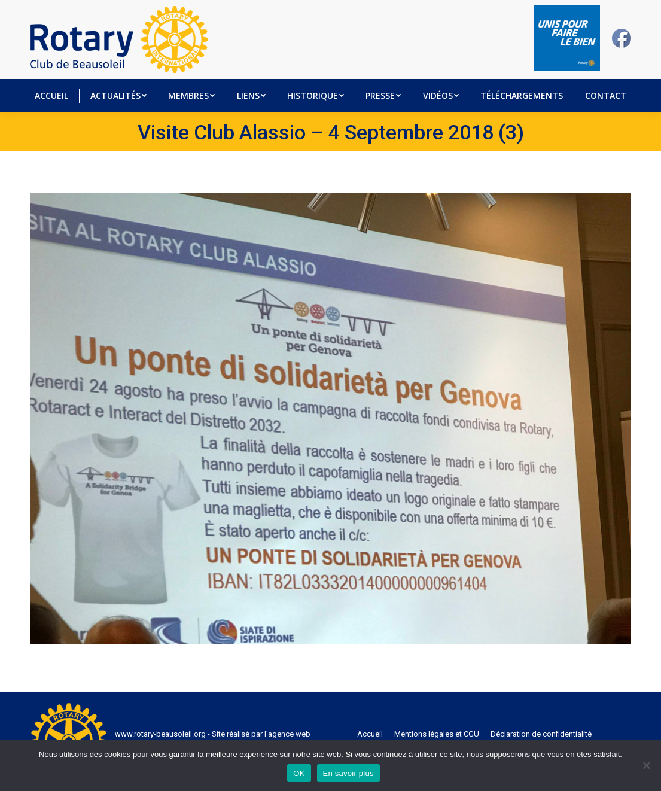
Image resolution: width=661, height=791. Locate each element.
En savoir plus (348, 773)
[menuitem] (51, 96)
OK (298, 773)
